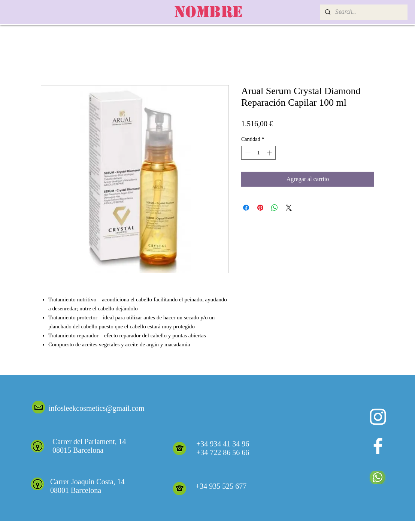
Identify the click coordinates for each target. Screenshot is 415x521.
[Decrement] (247, 152)
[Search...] (363, 12)
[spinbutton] (258, 152)
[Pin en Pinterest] (260, 207)
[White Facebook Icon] (378, 446)
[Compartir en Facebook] (246, 207)
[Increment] (270, 152)
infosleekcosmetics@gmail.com (97, 408)
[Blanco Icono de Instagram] (378, 417)
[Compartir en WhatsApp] (274, 207)
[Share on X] (288, 207)
